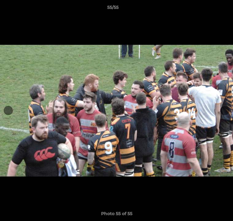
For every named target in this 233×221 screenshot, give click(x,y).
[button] (211, 9)
